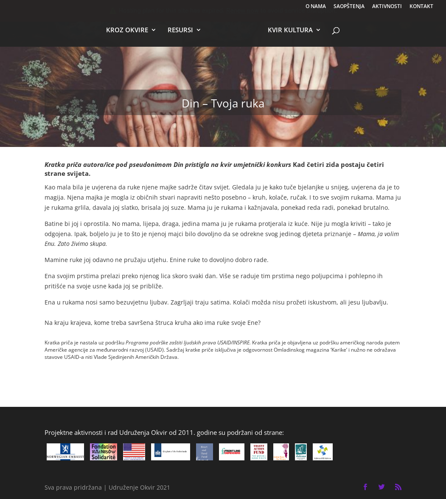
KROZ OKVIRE (127, 30)
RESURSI (180, 30)
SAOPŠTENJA (349, 7)
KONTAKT (421, 7)
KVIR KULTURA (290, 30)
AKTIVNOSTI (387, 7)
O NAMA (316, 7)
